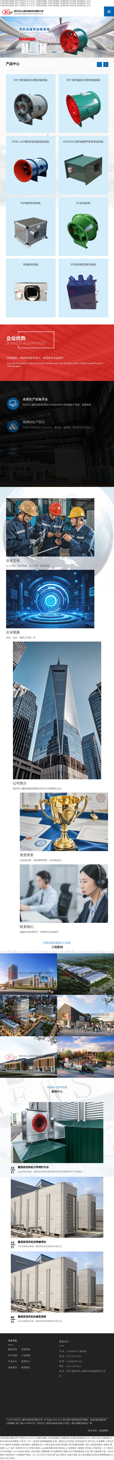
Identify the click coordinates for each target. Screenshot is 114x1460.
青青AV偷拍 (34, 1448)
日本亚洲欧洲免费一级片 (79, 1445)
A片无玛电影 (5, 1451)
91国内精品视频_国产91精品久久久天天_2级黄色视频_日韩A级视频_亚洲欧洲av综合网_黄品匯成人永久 (45, 1438)
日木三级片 (10, 1458)
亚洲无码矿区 (81, 1441)
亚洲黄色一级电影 (76, 1448)
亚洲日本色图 (61, 1445)
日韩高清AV (10, 1455)
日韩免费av (25, 1445)
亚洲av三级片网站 (32, 1451)
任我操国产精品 (23, 1455)
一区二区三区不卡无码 (41, 1455)
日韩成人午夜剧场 (93, 1448)
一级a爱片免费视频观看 (41, 1441)
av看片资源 (49, 1445)
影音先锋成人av (60, 1448)
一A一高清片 (107, 1448)
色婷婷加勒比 (97, 1445)
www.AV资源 (17, 1451)
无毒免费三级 (99, 1451)
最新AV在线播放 (12, 1445)
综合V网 (89, 1451)
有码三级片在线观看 (100, 1438)
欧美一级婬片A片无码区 (63, 1441)
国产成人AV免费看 (96, 1441)
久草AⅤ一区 (24, 1441)
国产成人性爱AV (59, 1455)
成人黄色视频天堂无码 (88, 1455)
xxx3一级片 (10, 1448)
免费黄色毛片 (37, 1445)
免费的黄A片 (47, 1451)
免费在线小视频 (60, 1451)
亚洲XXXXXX (22, 1448)
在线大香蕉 (72, 1455)
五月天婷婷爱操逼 (76, 1451)
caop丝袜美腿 (46, 1448)
